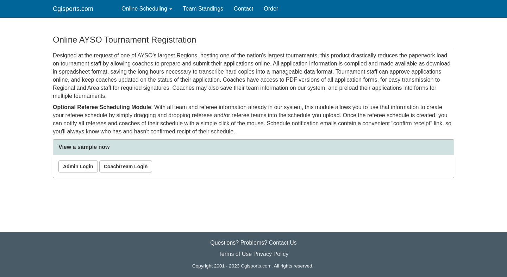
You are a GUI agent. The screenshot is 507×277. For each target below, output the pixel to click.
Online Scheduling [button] (146, 9)
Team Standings (203, 9)
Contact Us (283, 243)
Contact (243, 9)
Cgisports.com (73, 8)
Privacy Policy (271, 254)
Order (271, 9)
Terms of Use (235, 254)
